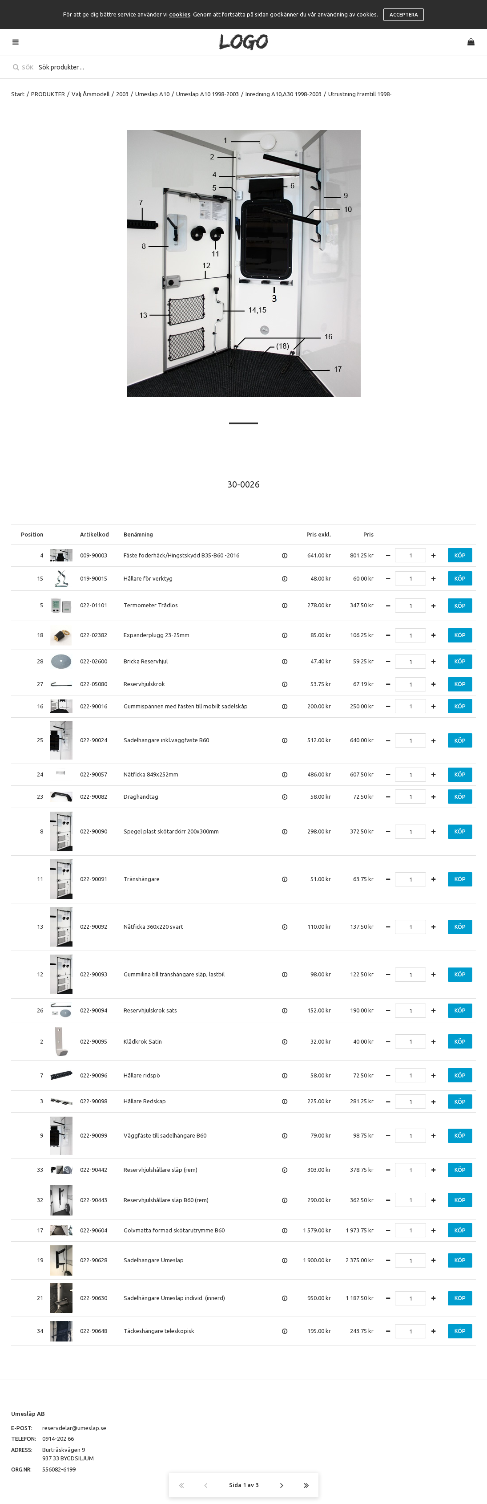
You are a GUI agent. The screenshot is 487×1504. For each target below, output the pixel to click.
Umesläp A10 (152, 94)
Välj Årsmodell (90, 94)
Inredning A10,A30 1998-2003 (284, 94)
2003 (122, 94)
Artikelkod (94, 534)
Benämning (138, 534)
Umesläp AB (28, 1414)
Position (32, 534)
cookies (179, 14)
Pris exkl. (318, 534)
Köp (460, 555)
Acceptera (404, 14)
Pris (368, 534)
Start (17, 94)
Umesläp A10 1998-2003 (207, 94)
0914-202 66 (58, 1438)
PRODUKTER (48, 94)
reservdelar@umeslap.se (74, 1428)
